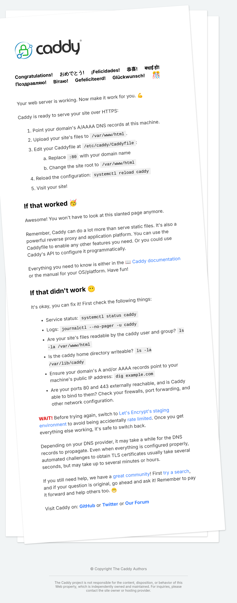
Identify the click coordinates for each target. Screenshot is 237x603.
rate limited (139, 413)
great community (131, 469)
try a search (176, 466)
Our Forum (137, 497)
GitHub (87, 500)
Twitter (110, 498)
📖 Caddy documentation (153, 258)
